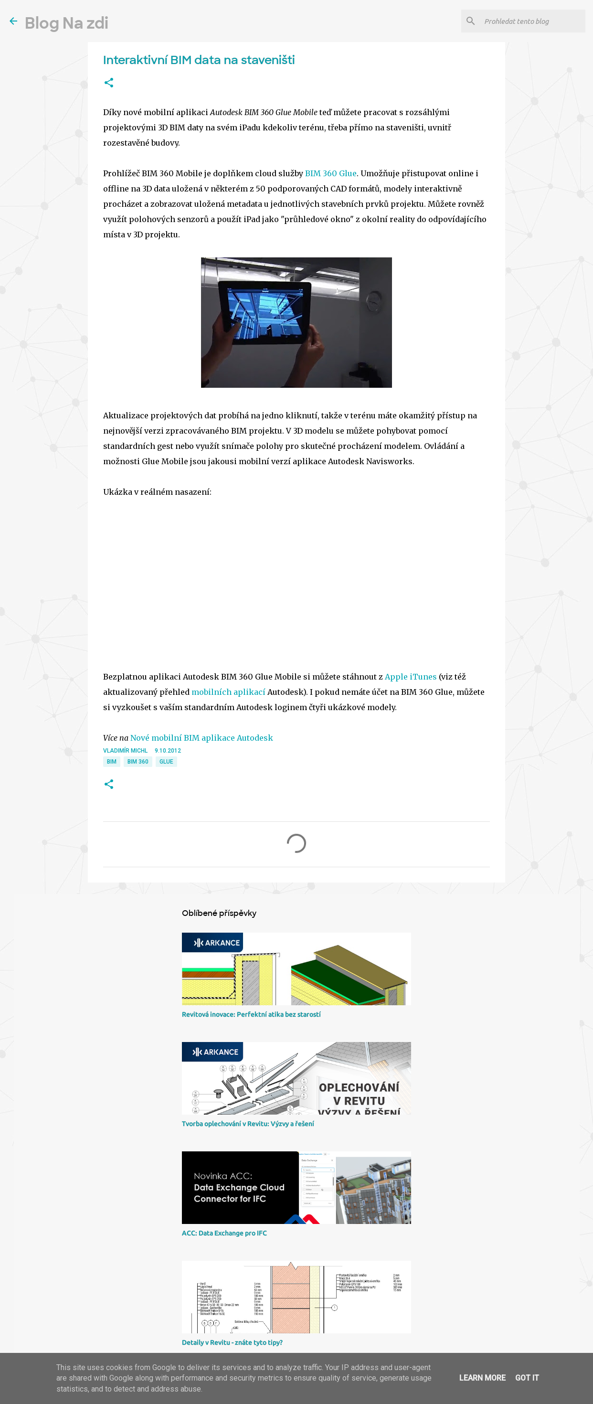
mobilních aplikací (228, 692)
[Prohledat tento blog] (532, 21)
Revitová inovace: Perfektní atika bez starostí (251, 1014)
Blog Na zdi (66, 23)
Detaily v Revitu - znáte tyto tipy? (232, 1342)
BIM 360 (137, 761)
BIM (111, 761)
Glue (166, 761)
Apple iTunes (411, 676)
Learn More (482, 1378)
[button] (109, 83)
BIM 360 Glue (331, 173)
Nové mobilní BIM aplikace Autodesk (201, 738)
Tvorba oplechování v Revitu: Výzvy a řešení (248, 1123)
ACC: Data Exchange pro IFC (224, 1233)
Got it (527, 1378)
